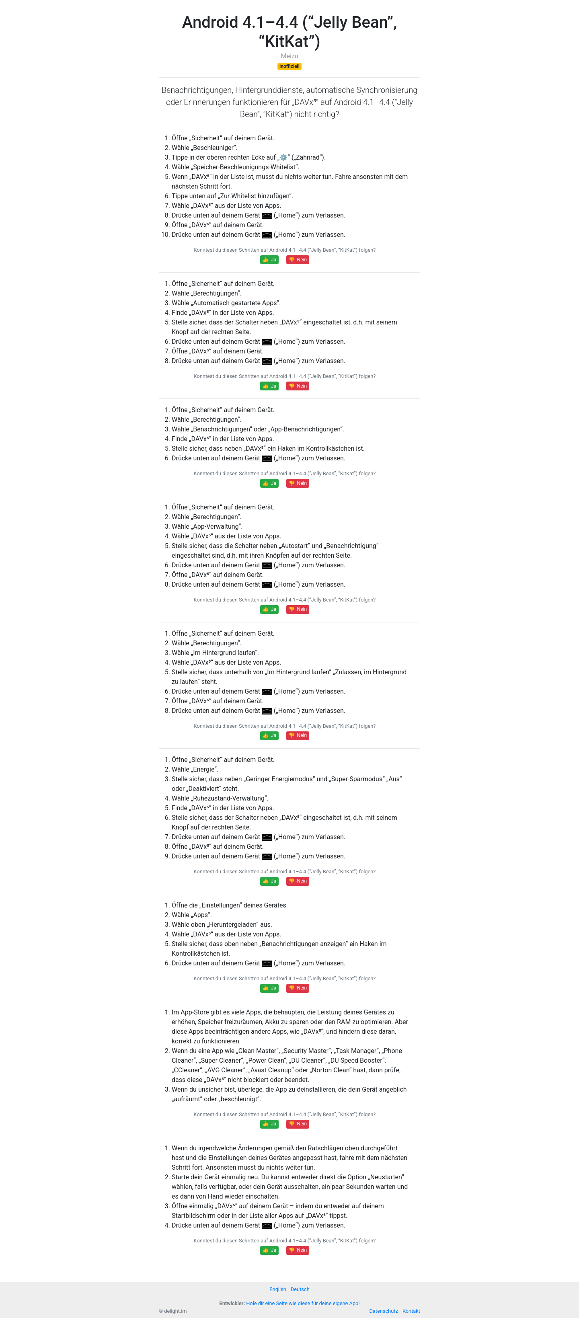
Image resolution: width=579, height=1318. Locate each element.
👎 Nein (298, 260)
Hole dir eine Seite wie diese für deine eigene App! (302, 1303)
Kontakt (411, 1311)
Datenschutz (383, 1311)
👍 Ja (269, 260)
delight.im (175, 1311)
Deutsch (300, 1289)
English (277, 1289)
